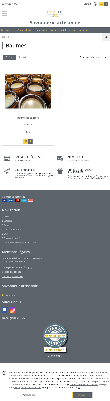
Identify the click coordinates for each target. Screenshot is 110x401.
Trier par (85, 57)
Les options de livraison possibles (19, 242)
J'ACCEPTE (82, 395)
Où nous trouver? (11, 238)
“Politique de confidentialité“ (27, 387)
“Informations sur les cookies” (84, 384)
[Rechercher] (106, 37)
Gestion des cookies (11, 271)
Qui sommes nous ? (12, 229)
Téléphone (8, 295)
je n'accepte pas (27, 395)
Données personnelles (12, 276)
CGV (5, 233)
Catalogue (8, 220)
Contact (87, 3)
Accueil (6, 216)
